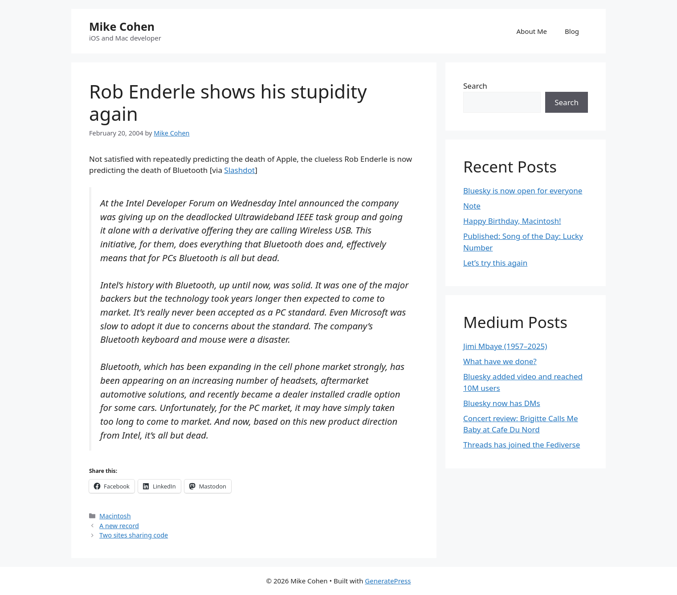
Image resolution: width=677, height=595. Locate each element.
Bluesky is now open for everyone (522, 190)
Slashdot (239, 170)
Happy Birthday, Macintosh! (512, 221)
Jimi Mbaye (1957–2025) (505, 346)
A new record (119, 525)
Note (472, 206)
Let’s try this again (495, 263)
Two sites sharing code (133, 535)
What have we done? (500, 361)
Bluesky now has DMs (501, 403)
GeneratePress (388, 580)
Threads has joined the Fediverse (521, 444)
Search (475, 86)
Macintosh (115, 516)
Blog (572, 31)
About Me (532, 31)
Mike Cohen (122, 26)
